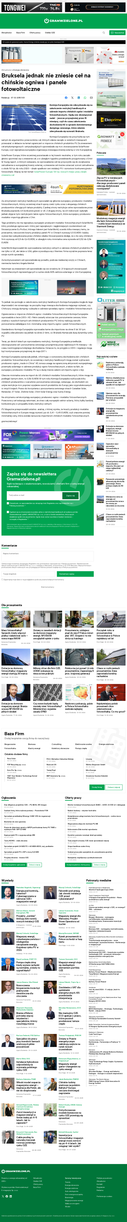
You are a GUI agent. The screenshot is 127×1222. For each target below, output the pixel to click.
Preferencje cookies (104, 1196)
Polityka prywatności (104, 1178)
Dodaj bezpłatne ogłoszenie (14, 865)
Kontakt (99, 1184)
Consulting (56, 744)
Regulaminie (10, 528)
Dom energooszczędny (74, 1194)
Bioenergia (69, 1197)
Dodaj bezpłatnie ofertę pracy (78, 865)
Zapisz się (70, 495)
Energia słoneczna (21, 70)
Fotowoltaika (10, 748)
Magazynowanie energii (74, 1200)
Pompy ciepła (81, 748)
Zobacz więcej (114, 787)
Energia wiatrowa (106, 744)
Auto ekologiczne (71, 1191)
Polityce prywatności (25, 528)
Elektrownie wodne (83, 744)
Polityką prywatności (69, 564)
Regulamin (32, 564)
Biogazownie (10, 744)
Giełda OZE (50, 32)
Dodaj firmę (97, 787)
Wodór (67, 1206)
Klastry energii (34, 748)
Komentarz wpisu (66, 574)
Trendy (67, 1182)
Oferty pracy (34, 32)
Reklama (100, 1190)
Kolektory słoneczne (60, 748)
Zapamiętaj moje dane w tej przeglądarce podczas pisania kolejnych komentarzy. (34, 580)
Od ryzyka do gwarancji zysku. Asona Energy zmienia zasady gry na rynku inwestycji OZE (33, 42)
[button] (103, 32)
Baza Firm (20, 32)
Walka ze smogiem (72, 1203)
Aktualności (6, 70)
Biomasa (32, 744)
